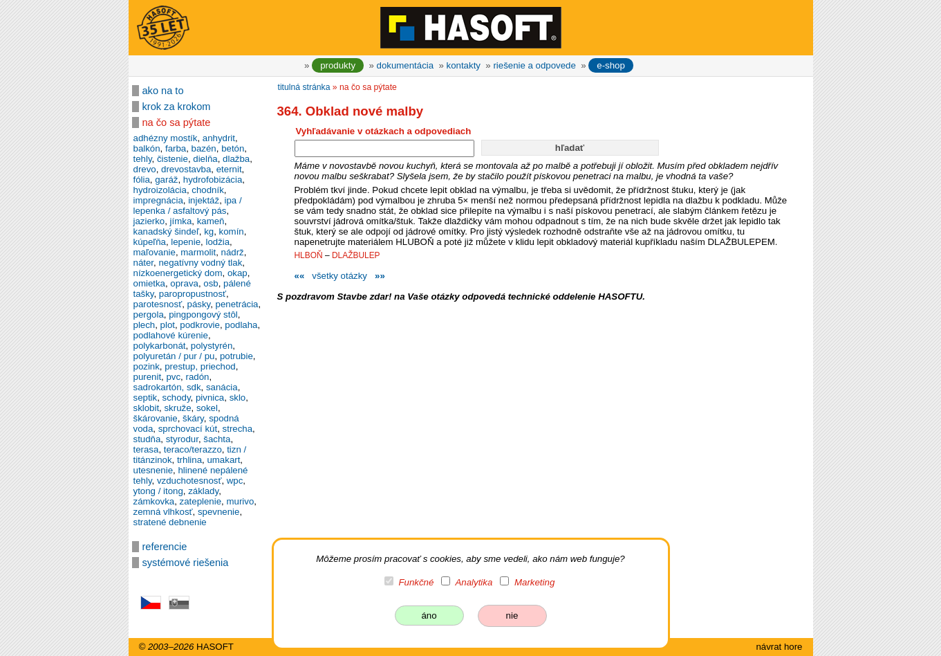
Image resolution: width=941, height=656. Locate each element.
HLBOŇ (309, 255)
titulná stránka (304, 87)
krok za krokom (176, 106)
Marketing (534, 582)
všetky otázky (339, 276)
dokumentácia (405, 65)
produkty (337, 65)
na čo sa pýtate (176, 122)
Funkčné (416, 582)
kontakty (464, 65)
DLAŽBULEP (356, 255)
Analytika (474, 582)
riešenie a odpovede (534, 65)
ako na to (163, 90)
